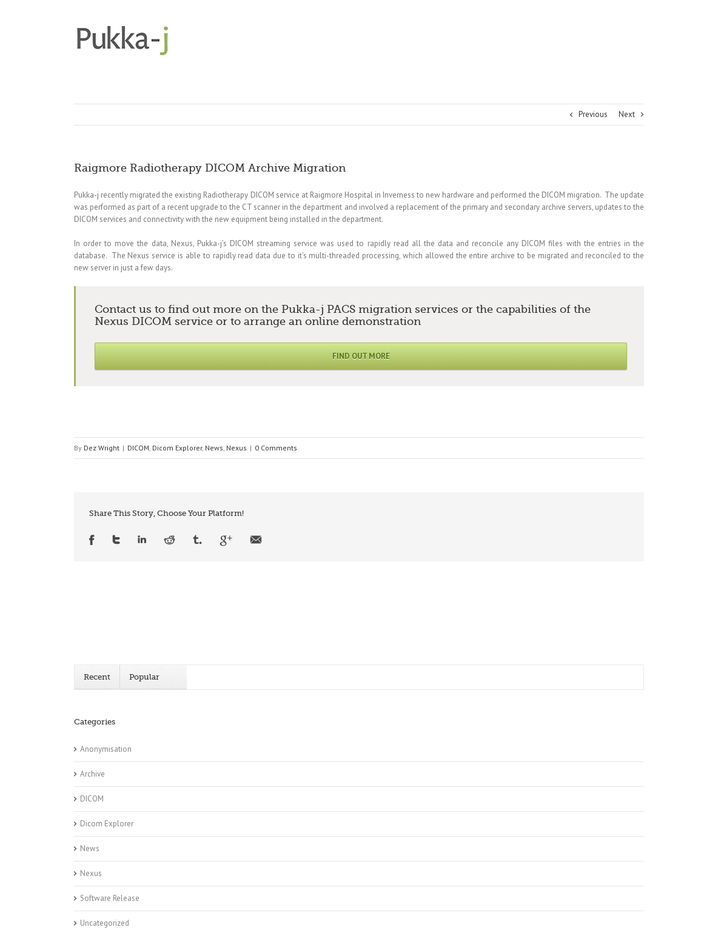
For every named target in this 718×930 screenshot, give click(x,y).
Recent (97, 676)
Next (627, 114)
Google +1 (226, 540)
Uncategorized (104, 923)
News (214, 447)
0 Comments (276, 447)
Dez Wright (101, 447)
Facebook (92, 540)
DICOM (138, 447)
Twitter (116, 540)
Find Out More (361, 356)
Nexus (236, 447)
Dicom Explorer (177, 447)
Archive (92, 774)
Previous (593, 114)
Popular (144, 676)
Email (256, 540)
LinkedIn (142, 540)
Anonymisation (106, 749)
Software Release (109, 898)
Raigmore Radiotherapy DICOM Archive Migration (210, 168)
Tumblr (197, 540)
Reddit (169, 540)
